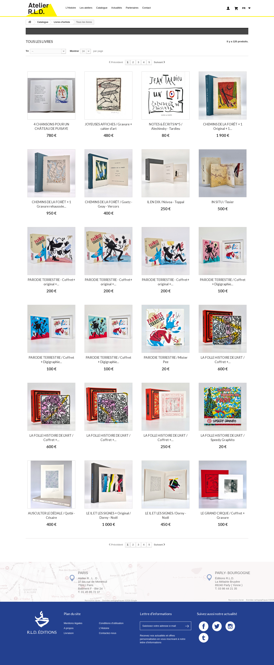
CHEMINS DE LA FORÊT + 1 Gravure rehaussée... (51, 204)
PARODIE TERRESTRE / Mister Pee (166, 359)
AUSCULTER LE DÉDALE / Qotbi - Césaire (51, 515)
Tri (27, 51)
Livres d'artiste (62, 22)
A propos (68, 628)
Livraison (69, 633)
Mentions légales (73, 623)
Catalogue (101, 7)
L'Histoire (71, 7)
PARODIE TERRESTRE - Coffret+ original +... (51, 282)
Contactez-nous (107, 633)
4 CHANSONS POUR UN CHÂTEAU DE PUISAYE (51, 126)
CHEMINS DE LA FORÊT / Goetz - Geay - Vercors (108, 204)
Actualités (116, 7)
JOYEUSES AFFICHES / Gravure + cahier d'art (108, 126)
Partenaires (132, 7)
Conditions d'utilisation (111, 623)
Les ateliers (86, 7)
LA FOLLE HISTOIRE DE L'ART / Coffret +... (223, 359)
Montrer (74, 51)
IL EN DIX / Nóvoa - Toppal (165, 202)
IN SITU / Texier (222, 202)
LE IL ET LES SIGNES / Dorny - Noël (165, 515)
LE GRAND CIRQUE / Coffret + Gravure (223, 515)
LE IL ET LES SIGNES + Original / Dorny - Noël (108, 515)
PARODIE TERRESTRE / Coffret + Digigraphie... (222, 282)
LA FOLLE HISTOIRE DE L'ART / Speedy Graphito (223, 437)
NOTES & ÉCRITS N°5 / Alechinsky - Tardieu (165, 126)
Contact (146, 7)
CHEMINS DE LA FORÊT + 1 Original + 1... (222, 126)
